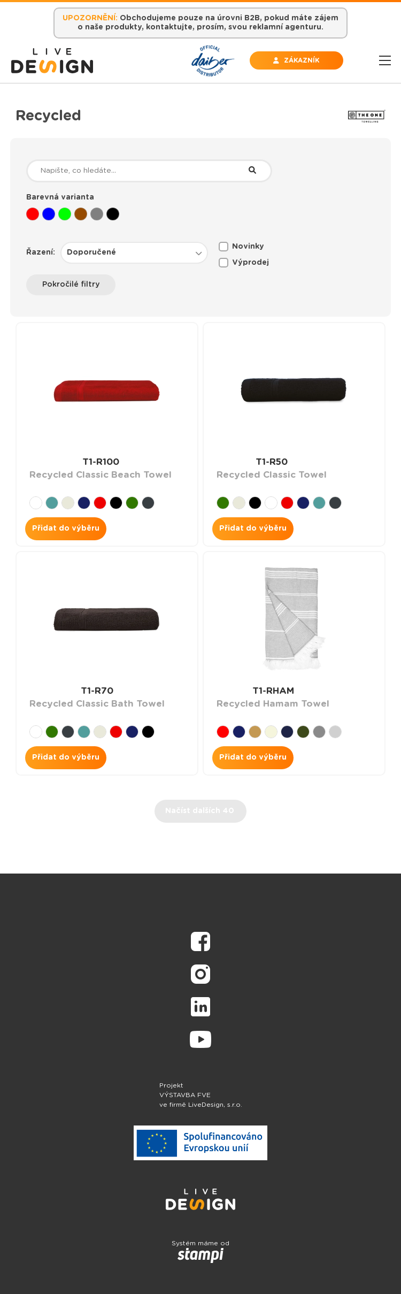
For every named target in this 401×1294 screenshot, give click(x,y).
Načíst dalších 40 (199, 811)
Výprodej (244, 262)
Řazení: (40, 252)
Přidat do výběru (65, 528)
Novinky (241, 246)
